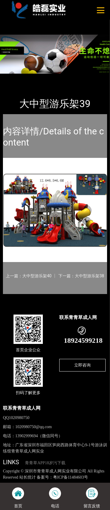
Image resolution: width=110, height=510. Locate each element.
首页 (12, 77)
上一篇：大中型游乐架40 (29, 276)
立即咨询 (82, 365)
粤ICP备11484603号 (70, 477)
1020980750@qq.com (33, 427)
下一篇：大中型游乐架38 (81, 276)
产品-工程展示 (35, 77)
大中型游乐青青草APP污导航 (78, 77)
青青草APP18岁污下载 (45, 463)
